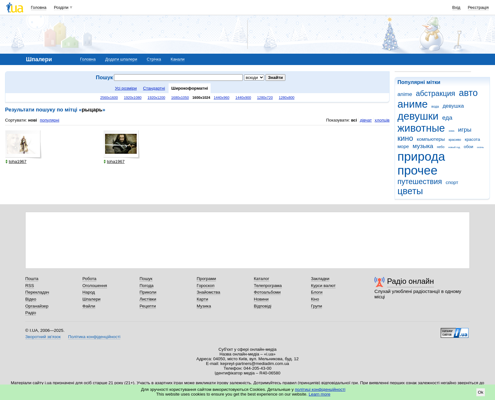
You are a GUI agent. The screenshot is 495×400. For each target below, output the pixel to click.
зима (451, 130)
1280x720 (265, 97)
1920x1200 (156, 97)
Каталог (261, 278)
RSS (29, 285)
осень (480, 147)
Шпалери (91, 299)
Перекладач (37, 292)
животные (421, 128)
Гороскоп (205, 285)
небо (440, 147)
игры (464, 129)
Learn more (320, 394)
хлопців (382, 120)
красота (472, 139)
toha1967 (16, 161)
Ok (480, 392)
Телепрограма (268, 285)
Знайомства (208, 292)
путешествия (419, 181)
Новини (261, 299)
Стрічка (154, 59)
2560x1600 (109, 97)
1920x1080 (132, 97)
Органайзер (36, 306)
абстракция (435, 93)
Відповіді (262, 306)
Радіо (30, 312)
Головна (38, 7)
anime (404, 94)
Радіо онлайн (410, 281)
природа (421, 156)
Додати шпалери (121, 59)
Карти (202, 299)
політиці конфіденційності (320, 389)
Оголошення (94, 285)
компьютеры (431, 139)
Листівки (148, 299)
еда (447, 117)
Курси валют (323, 285)
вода (435, 106)
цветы (410, 191)
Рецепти (148, 306)
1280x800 (287, 97)
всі (354, 120)
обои (468, 146)
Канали (178, 59)
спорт (452, 182)
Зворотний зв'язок (43, 336)
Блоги (317, 292)
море (403, 146)
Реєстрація (478, 7)
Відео (30, 299)
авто (468, 93)
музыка (423, 146)
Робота (89, 278)
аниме (412, 104)
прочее (417, 170)
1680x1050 (180, 97)
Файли (88, 306)
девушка (453, 106)
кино (405, 138)
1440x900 (243, 97)
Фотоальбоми (267, 292)
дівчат (366, 120)
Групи (316, 306)
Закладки (320, 278)
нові (32, 120)
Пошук (146, 278)
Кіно (315, 299)
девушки (417, 116)
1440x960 (222, 97)
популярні (49, 120)
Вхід (456, 7)
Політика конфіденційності (94, 336)
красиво (455, 139)
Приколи (148, 292)
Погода (146, 285)
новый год (454, 147)
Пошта (31, 278)
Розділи (61, 7)
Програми (206, 278)
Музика (204, 306)
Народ (88, 292)
